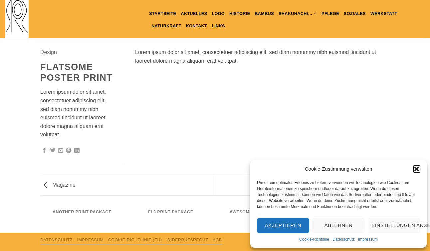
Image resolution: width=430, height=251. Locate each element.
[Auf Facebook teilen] (44, 151)
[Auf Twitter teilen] (52, 151)
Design (48, 52)
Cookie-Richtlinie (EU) (135, 240)
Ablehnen (338, 225)
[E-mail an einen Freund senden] (60, 151)
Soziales (355, 13)
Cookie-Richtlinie (314, 239)
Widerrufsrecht (187, 240)
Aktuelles (194, 13)
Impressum (368, 239)
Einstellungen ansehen (395, 225)
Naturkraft (166, 25)
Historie (239, 13)
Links (218, 25)
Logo (218, 13)
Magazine (60, 185)
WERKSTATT (383, 13)
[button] (416, 169)
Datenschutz (343, 239)
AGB (217, 240)
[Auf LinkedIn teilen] (77, 151)
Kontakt (196, 25)
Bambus (264, 13)
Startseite (162, 13)
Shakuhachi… (298, 13)
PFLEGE (330, 13)
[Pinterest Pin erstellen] (68, 151)
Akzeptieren (283, 225)
